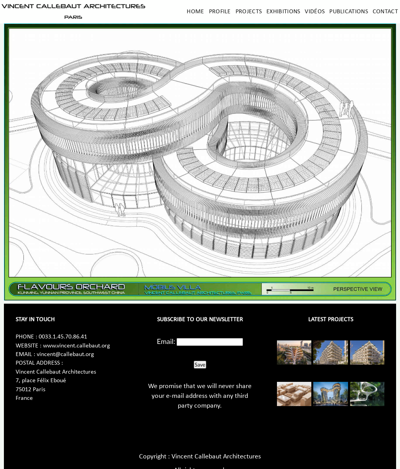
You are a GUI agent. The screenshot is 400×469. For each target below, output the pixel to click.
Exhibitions (283, 12)
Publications (348, 12)
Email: (166, 341)
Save (200, 365)
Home (195, 12)
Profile (220, 12)
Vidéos (315, 12)
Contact (385, 12)
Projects (249, 12)
